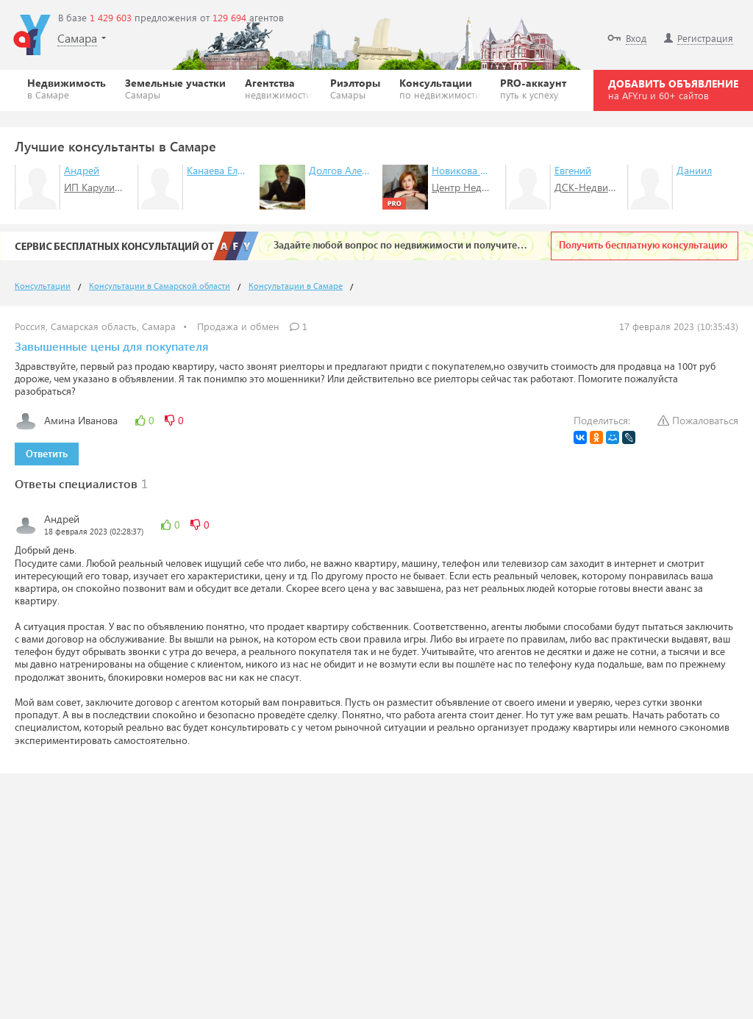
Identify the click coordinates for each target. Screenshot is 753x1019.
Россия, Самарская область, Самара (95, 326)
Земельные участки (175, 88)
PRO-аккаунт (533, 88)
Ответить (47, 454)
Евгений (572, 170)
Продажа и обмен (238, 326)
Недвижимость (66, 88)
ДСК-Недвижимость (601, 187)
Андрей (81, 170)
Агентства (278, 88)
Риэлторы (355, 88)
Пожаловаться (697, 420)
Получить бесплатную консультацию (643, 245)
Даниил (694, 170)
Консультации (440, 88)
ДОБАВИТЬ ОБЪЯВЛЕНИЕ (673, 88)
